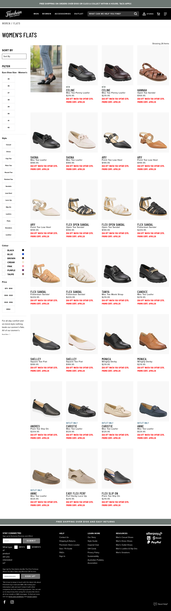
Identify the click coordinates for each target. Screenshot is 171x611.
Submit (31, 541)
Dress (8, 152)
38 (8, 100)
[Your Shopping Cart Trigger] (158, 14)
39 (8, 107)
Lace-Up (8, 200)
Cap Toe (9, 158)
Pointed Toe (8, 179)
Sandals (8, 186)
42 (8, 127)
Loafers (8, 214)
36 (8, 86)
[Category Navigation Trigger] (165, 14)
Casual (8, 145)
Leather (8, 235)
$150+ (8, 309)
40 (8, 114)
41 (8, 120)
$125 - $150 (8, 302)
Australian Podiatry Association (96, 561)
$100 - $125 (8, 295)
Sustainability (93, 556)
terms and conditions (16, 597)
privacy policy (32, 597)
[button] (36, 13)
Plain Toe (8, 165)
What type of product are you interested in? (7, 555)
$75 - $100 (8, 288)
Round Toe (9, 172)
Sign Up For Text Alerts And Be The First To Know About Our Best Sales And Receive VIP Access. (20, 570)
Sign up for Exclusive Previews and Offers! (18, 536)
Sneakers (8, 228)
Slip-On (8, 207)
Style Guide (92, 541)
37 (8, 93)
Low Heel (8, 193)
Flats (8, 221)
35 (8, 79)
